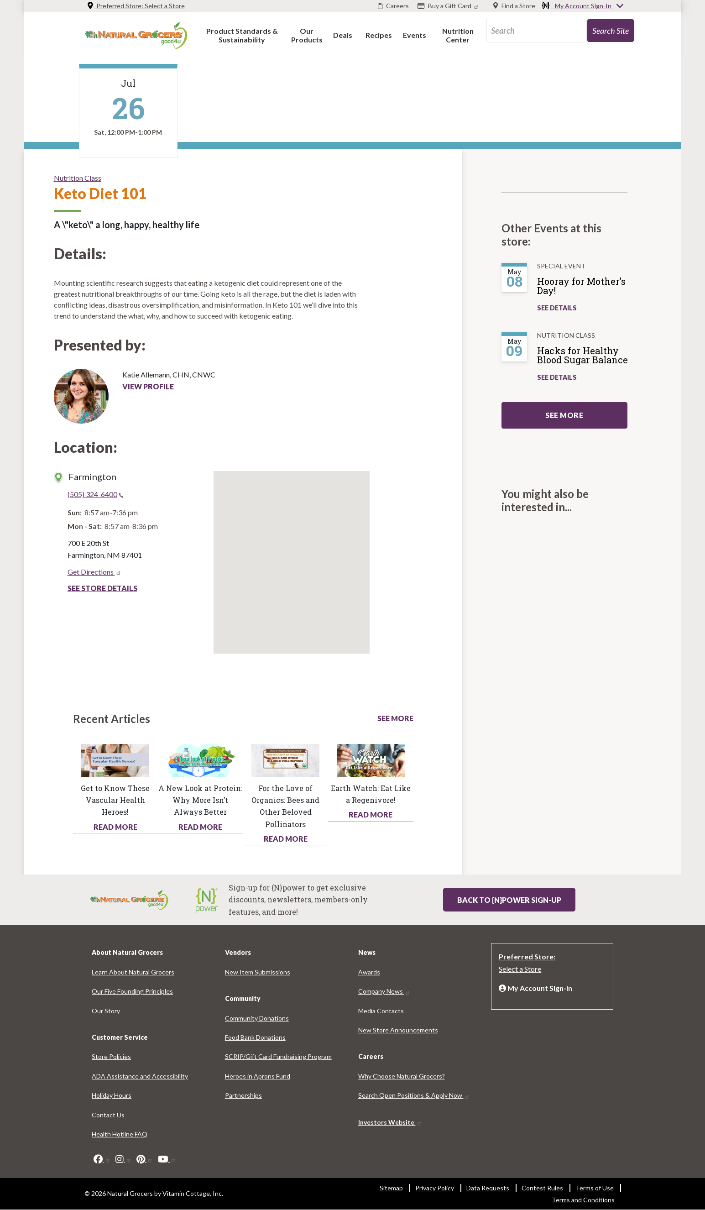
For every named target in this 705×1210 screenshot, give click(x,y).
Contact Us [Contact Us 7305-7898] (108, 1115)
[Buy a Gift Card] (449, 6)
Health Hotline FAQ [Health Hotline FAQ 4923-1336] (119, 1134)
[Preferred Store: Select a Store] (552, 962)
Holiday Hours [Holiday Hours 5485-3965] (111, 1095)
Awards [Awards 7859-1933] (369, 972)
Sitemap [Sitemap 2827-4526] (391, 1188)
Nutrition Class (77, 177)
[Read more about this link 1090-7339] (371, 759)
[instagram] (123, 1159)
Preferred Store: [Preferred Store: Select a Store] (136, 6)
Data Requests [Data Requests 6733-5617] (487, 1188)
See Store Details (102, 588)
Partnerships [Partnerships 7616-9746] (243, 1095)
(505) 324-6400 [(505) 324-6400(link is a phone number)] (96, 494)
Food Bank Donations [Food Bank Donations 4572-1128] (255, 1037)
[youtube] (167, 1159)
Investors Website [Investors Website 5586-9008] (390, 1122)
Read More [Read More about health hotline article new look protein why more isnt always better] (200, 826)
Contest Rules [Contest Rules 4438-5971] (542, 1188)
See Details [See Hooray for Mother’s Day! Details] (557, 308)
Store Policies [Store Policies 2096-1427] (111, 1056)
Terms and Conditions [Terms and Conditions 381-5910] (583, 1200)
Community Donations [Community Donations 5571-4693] (257, 1018)
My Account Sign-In (583, 6)
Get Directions (94, 571)
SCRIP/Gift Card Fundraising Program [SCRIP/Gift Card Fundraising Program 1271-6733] (278, 1056)
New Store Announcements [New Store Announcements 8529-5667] (398, 1030)
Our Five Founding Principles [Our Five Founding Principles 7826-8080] (132, 991)
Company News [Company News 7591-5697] (384, 991)
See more (564, 415)
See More (395, 718)
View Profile (148, 386)
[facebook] (102, 1159)
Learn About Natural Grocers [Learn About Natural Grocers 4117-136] (133, 972)
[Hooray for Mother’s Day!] (587, 289)
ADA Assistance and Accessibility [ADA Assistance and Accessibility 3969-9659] (140, 1076)
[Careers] (393, 6)
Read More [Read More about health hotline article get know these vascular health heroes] (115, 826)
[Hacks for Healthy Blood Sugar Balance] (587, 359)
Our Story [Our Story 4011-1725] (106, 1011)
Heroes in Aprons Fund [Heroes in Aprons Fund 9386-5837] (257, 1076)
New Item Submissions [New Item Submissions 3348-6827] (257, 972)
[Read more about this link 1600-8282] (201, 759)
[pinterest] (145, 1159)
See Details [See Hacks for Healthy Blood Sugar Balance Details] (557, 377)
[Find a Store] (514, 6)
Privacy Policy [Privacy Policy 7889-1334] (434, 1188)
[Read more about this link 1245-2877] (285, 759)
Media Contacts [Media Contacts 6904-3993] (381, 1011)
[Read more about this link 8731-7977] (115, 759)
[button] (242, 35)
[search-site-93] (610, 30)
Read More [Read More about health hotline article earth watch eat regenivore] (370, 814)
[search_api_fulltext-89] (536, 30)
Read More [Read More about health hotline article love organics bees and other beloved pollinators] (286, 838)
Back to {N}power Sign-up (509, 900)
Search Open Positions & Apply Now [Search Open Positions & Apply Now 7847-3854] (414, 1095)
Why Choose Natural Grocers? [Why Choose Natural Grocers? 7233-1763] (401, 1076)
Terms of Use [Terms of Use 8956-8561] (594, 1188)
